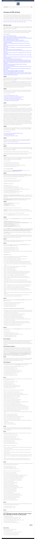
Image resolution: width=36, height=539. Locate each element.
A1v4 (10, 20)
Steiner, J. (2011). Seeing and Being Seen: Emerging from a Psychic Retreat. (13, 70)
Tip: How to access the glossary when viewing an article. (11, 534)
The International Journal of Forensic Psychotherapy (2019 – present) (13, 99)
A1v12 (26, 20)
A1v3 (8, 20)
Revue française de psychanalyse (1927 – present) (11, 135)
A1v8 (18, 20)
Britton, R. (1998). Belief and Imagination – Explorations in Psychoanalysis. (13, 40)
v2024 (24, 21)
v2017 (9, 21)
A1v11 (24, 20)
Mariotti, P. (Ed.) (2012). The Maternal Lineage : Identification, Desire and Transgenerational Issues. (17, 60)
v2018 (11, 21)
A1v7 (16, 20)
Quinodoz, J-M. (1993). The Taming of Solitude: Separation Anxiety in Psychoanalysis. (15, 64)
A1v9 (20, 20)
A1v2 (6, 20)
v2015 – (4, 21)
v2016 (6, 21)
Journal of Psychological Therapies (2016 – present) (11, 95)
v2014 (31, 20)
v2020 (15, 21)
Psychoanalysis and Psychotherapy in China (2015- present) (12, 98)
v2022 (20, 21)
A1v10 (22, 20)
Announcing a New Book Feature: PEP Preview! (9, 529)
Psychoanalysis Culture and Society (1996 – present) (11, 100)
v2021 (18, 21)
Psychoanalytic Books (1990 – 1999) (9, 134)
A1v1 (4, 20)
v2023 (22, 21)
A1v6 (14, 20)
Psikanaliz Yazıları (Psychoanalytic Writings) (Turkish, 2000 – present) (13, 133)
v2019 (13, 21)
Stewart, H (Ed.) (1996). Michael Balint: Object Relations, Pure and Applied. (13, 71)
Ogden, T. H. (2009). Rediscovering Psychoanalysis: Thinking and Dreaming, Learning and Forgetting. (17, 61)
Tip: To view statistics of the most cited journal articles (10, 533)
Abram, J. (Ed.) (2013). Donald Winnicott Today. (9, 35)
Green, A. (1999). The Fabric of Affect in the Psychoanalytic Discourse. (12, 49)
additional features (14, 81)
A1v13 (29, 20)
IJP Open (23, 81)
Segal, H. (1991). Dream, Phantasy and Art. (9, 65)
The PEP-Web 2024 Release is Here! (8, 530)
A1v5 (12, 20)
